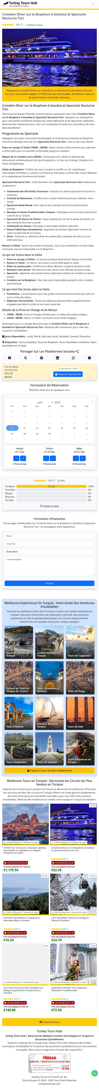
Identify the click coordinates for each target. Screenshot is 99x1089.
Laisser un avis (49, 506)
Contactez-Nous (50, 1022)
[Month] (44, 402)
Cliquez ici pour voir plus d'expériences (49, 770)
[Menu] (93, 4)
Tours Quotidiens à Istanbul (74, 342)
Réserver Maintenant (68, 374)
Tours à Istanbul (27, 342)
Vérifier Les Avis (34, 24)
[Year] (58, 402)
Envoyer (49, 583)
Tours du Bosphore (47, 342)
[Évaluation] (49, 551)
